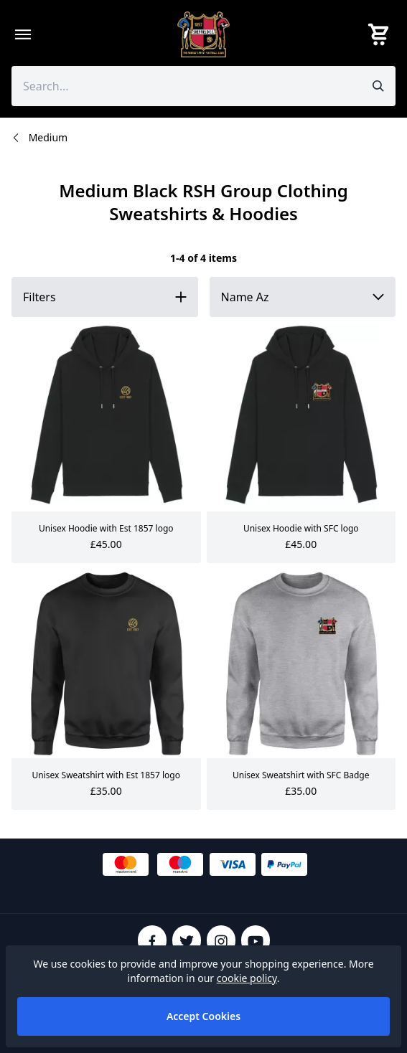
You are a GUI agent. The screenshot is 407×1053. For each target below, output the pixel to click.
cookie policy (247, 978)
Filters (39, 297)
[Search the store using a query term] (186, 86)
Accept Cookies (203, 1016)
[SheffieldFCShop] (203, 34)
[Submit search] (378, 86)
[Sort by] (303, 297)
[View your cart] (381, 34)
